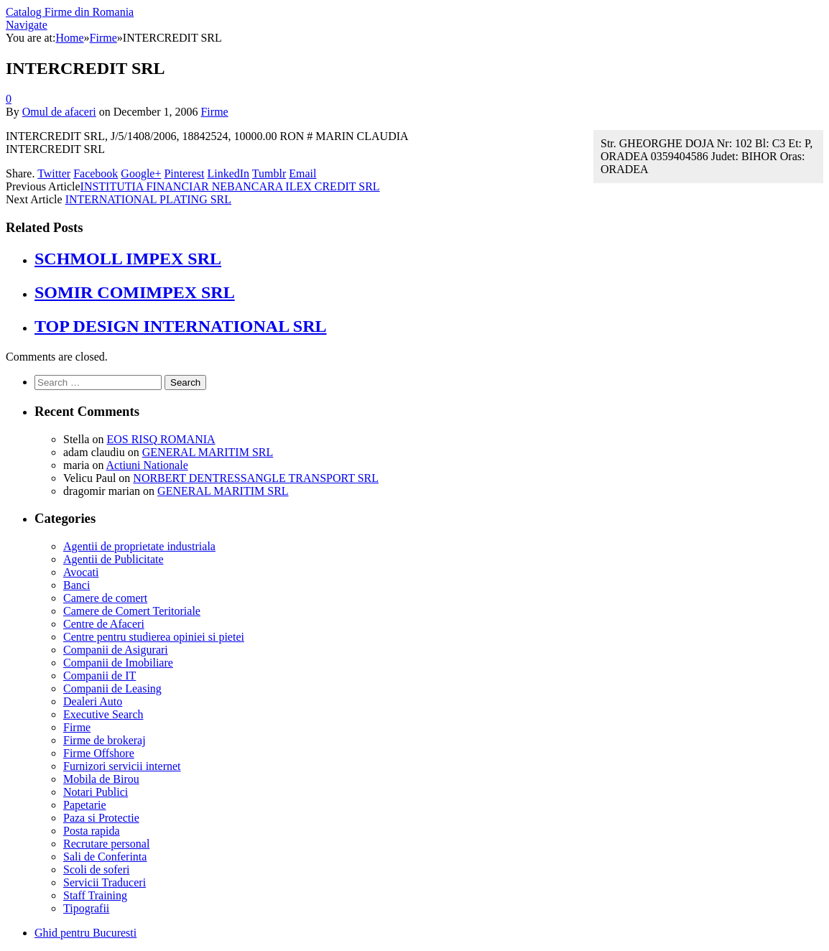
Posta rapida (91, 831)
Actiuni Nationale (147, 465)
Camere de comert (105, 598)
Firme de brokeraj (104, 740)
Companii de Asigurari (115, 650)
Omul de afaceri (59, 112)
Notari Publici (95, 792)
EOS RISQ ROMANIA (160, 439)
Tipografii (86, 908)
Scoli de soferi (96, 869)
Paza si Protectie (101, 818)
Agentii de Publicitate (113, 559)
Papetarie (84, 805)
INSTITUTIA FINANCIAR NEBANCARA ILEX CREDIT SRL (230, 186)
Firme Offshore (98, 753)
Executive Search (103, 714)
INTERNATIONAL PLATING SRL (148, 199)
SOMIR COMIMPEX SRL (134, 292)
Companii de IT (99, 675)
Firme (214, 112)
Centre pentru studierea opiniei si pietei (153, 637)
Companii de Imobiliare (118, 663)
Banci (76, 585)
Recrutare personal (106, 844)
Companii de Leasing (112, 688)
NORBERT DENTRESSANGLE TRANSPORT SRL (256, 478)
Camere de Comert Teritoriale (131, 611)
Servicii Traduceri (104, 882)
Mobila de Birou (101, 779)
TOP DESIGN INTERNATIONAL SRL (180, 326)
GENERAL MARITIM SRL (208, 452)
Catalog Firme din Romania (70, 12)
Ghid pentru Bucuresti (85, 933)
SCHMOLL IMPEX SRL (127, 258)
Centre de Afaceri (103, 624)
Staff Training (95, 895)
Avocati (80, 572)
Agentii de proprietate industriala (139, 546)
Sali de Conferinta (105, 856)
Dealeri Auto (92, 701)
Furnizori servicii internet (122, 766)
